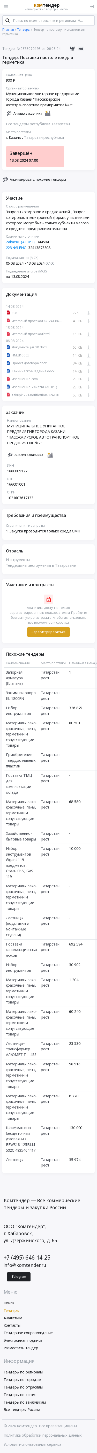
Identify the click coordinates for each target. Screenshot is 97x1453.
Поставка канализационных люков (22, 950)
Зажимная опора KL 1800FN (21, 695)
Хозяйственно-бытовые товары (21, 836)
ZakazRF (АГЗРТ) (20, 242)
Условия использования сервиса (33, 1444)
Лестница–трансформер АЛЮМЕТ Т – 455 (21, 1049)
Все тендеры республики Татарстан (38, 124)
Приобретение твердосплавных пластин (21, 760)
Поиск (9, 1302)
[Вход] (92, 7)
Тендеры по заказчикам (25, 1402)
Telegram (18, 1276)
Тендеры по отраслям (23, 1387)
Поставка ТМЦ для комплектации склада (19, 784)
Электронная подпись (23, 1340)
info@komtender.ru (25, 1265)
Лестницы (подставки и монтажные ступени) (17, 926)
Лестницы (15, 1159)
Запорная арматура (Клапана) (14, 678)
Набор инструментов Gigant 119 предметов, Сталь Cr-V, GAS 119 (19, 862)
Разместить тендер (21, 1347)
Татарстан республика (44, 137)
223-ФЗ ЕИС (16, 247)
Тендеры (11, 1310)
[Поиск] (7, 20)
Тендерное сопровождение (28, 1332)
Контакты (12, 1325)
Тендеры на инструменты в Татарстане (41, 565)
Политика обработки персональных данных (43, 1435)
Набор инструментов (18, 711)
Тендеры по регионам (23, 1372)
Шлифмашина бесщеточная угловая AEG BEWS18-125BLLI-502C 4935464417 (21, 1139)
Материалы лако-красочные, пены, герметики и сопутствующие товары (21, 734)
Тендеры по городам (22, 1379)
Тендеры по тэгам (20, 1394)
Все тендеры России (22, 1409)
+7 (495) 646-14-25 (27, 1257)
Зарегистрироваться (48, 632)
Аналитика (13, 1317)
